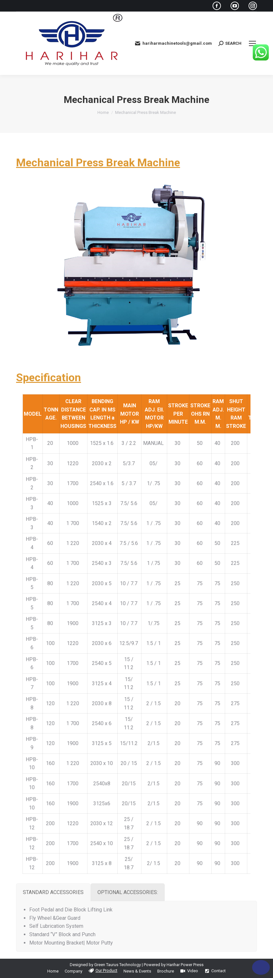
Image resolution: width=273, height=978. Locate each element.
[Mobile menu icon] (252, 43)
